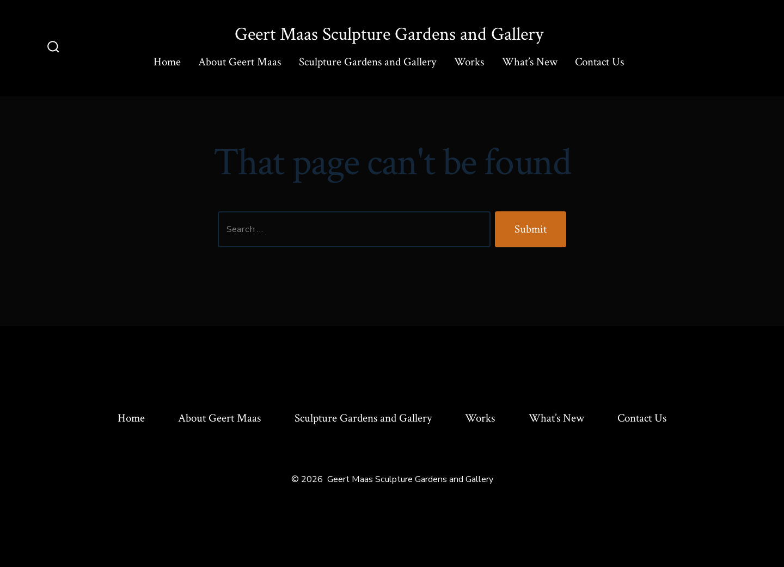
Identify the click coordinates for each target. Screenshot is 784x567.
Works (469, 61)
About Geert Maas (239, 61)
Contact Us (599, 61)
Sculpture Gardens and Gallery (367, 61)
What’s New (530, 61)
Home (167, 61)
